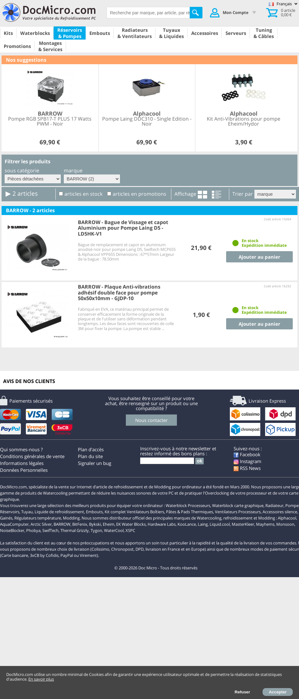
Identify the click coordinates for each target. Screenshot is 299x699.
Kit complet (115, 512)
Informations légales (22, 463)
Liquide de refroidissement (59, 512)
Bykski (95, 524)
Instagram (247, 461)
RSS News (247, 468)
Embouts (94, 512)
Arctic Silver (41, 524)
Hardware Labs (162, 524)
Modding (71, 518)
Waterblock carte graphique (237, 505)
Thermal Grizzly (74, 530)
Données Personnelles (24, 470)
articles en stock (83, 193)
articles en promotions (139, 193)
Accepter (278, 692)
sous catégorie (22, 170)
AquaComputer (14, 524)
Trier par (242, 193)
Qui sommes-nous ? (21, 449)
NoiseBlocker (12, 530)
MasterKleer (243, 524)
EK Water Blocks (131, 524)
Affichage (185, 193)
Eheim (108, 524)
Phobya (33, 530)
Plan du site (90, 456)
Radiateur (274, 505)
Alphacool (287, 518)
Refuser (242, 692)
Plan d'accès (91, 449)
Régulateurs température (37, 518)
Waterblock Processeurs (188, 505)
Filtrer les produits (27, 161)
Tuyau (27, 512)
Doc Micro (147, 568)
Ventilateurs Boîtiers (145, 512)
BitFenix (79, 524)
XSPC (130, 530)
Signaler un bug (94, 463)
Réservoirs (9, 512)
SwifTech (50, 530)
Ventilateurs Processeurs (238, 512)
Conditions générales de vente (32, 456)
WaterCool (114, 530)
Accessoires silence (280, 512)
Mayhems (265, 524)
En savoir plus (41, 679)
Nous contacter (151, 420)
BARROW (62, 524)
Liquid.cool (220, 524)
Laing (203, 524)
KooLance (187, 524)
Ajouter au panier (259, 257)
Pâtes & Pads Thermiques (189, 512)
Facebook (247, 454)
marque (73, 170)
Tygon (96, 530)
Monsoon (285, 524)
